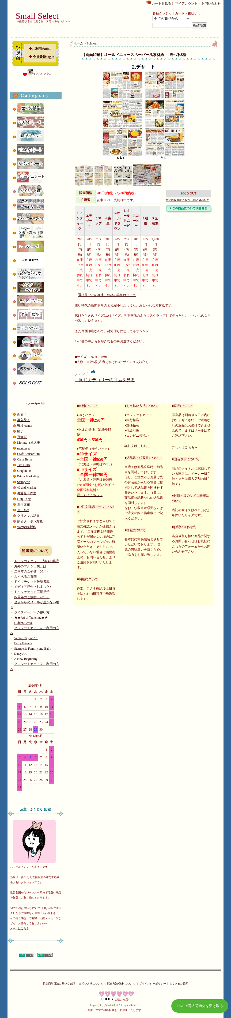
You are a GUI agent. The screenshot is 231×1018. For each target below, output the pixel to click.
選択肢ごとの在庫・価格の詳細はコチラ (107, 295)
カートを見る (158, 2)
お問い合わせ (211, 3)
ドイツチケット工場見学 (32, 592)
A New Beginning (25, 659)
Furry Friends (23, 643)
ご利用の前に (41, 49)
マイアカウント (186, 3)
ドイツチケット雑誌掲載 (32, 581)
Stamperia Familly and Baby (32, 648)
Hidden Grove (23, 623)
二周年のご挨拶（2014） (32, 571)
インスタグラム (40, 73)
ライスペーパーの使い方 (32, 612)
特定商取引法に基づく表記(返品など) (188, 200)
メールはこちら (19, 928)
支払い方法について (91, 983)
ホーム (78, 43)
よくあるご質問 (25, 576)
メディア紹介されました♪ (32, 587)
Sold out (92, 43)
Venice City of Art (26, 638)
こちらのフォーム (185, 546)
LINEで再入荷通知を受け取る (200, 1006)
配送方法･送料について (121, 983)
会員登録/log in (43, 57)
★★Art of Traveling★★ (31, 617)
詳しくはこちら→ (90, 495)
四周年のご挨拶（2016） (32, 597)
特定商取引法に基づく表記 (59, 983)
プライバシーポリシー (152, 983)
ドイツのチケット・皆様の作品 (36, 561)
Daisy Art (20, 654)
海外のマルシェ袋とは (30, 566)
